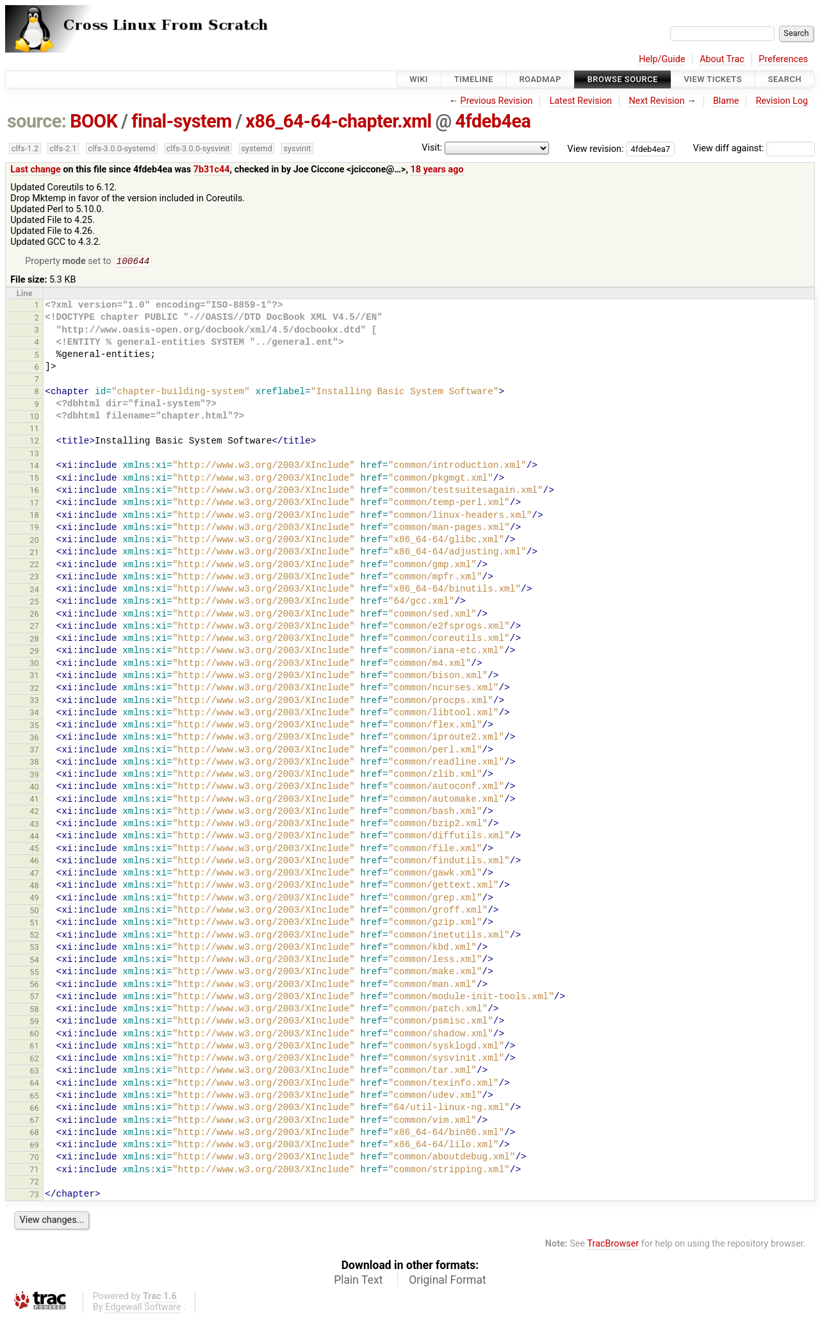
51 (34, 924)
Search (784, 79)
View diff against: (754, 148)
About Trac (722, 59)
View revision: (596, 148)
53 (34, 948)
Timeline (473, 79)
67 (34, 1121)
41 (34, 800)
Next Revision (656, 100)
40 (34, 788)
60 (34, 1035)
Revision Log (782, 100)
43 (34, 825)
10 (34, 417)
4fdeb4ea (493, 121)
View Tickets (713, 79)
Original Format (447, 1281)
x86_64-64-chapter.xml (338, 121)
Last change (35, 169)
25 (34, 603)
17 (34, 504)
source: (37, 121)
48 (34, 887)
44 (34, 837)
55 (34, 973)
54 (34, 961)
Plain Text (358, 1281)
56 (34, 985)
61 (34, 1047)
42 (34, 812)
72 (34, 1183)
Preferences (783, 59)
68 (34, 1133)
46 (34, 862)
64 (34, 1084)
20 (34, 541)
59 (34, 1022)
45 (34, 849)
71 (34, 1170)
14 (34, 467)
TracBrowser (613, 1245)
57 (34, 997)
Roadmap (540, 79)
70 (34, 1158)
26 (34, 615)
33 (34, 701)
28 (34, 640)
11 (34, 430)
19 (34, 528)
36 (34, 738)
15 (34, 479)
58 (34, 1010)
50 (34, 912)
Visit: (432, 147)
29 (34, 652)
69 (34, 1146)
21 (34, 553)
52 (34, 936)
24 (34, 590)
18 (34, 516)
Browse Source (622, 79)
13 (34, 455)
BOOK (93, 121)
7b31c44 (211, 169)
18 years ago (437, 169)
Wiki (418, 79)
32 (34, 689)
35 (34, 726)
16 (34, 491)
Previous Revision (497, 100)
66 (34, 1109)
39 (34, 776)
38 (34, 763)
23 (34, 578)
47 (34, 874)
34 (34, 713)
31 (34, 676)
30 (34, 664)
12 (34, 442)
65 (34, 1097)
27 (34, 627)
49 (34, 899)
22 (34, 565)
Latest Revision (581, 100)
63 (34, 1072)
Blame (726, 100)
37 (34, 751)
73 (34, 1195)
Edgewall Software (143, 1308)
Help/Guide (662, 59)
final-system (181, 121)
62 (34, 1060)
